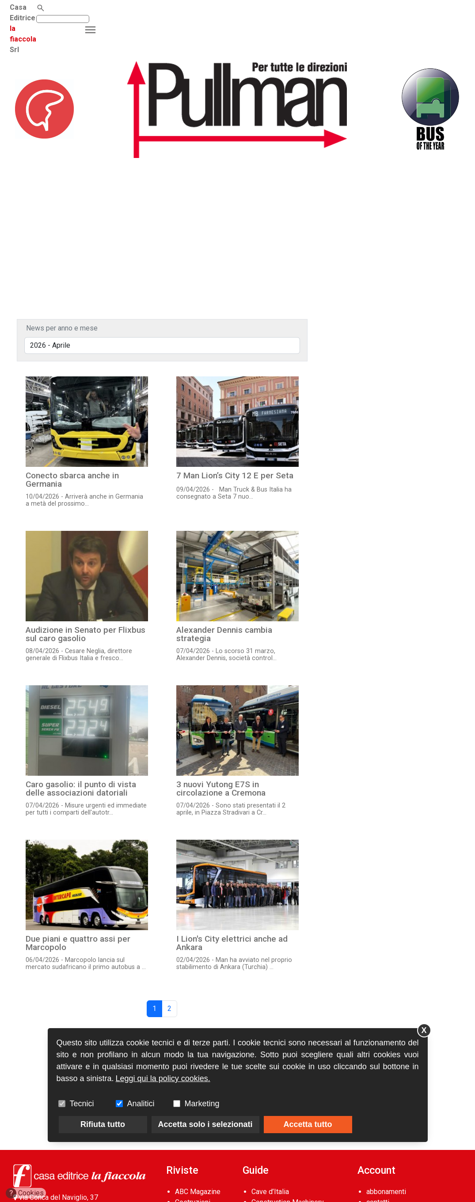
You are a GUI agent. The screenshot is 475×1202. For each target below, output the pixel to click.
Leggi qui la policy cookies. (163, 1078)
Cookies (25, 1193)
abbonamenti (386, 1191)
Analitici (141, 1103)
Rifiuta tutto (102, 1124)
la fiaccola (76, 7)
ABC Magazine (197, 1191)
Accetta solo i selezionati (205, 1124)
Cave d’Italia (270, 1191)
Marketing (202, 1103)
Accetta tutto (308, 1124)
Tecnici (82, 1103)
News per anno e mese (62, 328)
